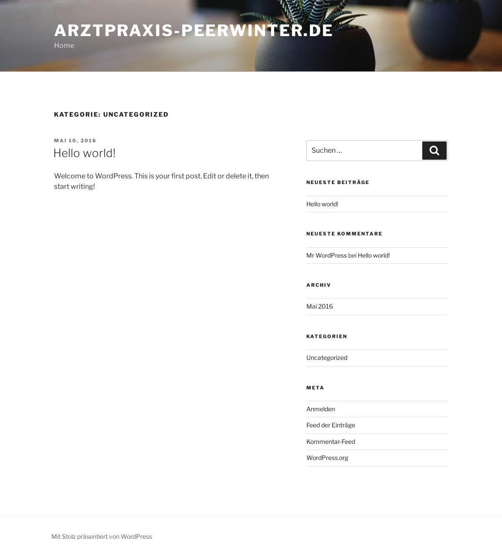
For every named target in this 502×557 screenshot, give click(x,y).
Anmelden (320, 409)
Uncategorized (326, 357)
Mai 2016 (319, 306)
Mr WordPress (326, 255)
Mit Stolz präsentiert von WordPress (101, 536)
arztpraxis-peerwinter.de (194, 30)
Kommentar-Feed (330, 441)
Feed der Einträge (330, 425)
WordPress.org (327, 457)
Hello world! (84, 153)
